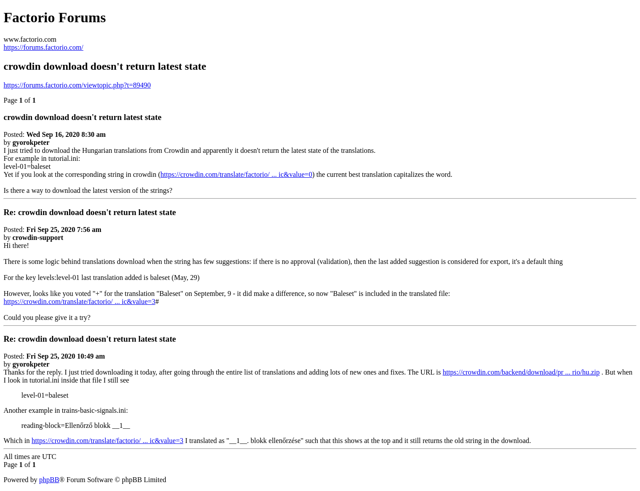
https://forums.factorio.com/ (44, 47)
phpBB (49, 479)
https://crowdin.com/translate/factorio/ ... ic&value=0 (236, 174)
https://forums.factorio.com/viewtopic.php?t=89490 (77, 85)
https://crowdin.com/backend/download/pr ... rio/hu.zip (521, 372)
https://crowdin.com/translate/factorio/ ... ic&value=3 (79, 301)
